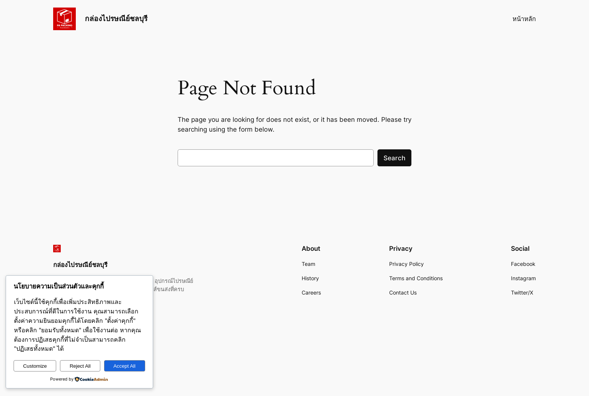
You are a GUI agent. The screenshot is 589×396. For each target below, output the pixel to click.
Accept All (125, 366)
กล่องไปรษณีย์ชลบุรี (116, 18)
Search (394, 158)
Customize (35, 366)
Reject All (80, 366)
